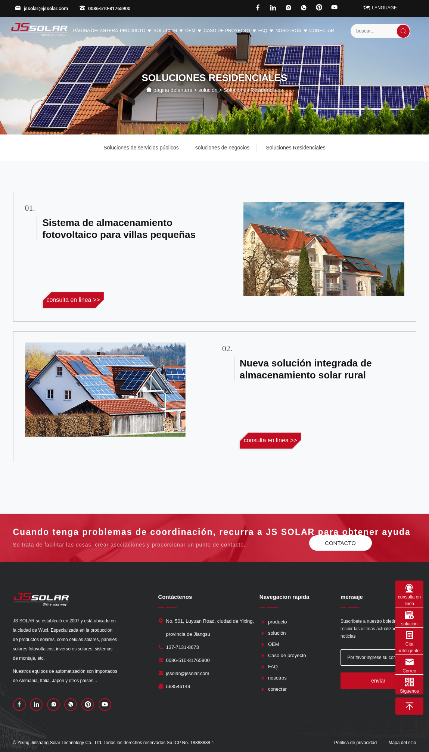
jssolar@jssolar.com (41, 8)
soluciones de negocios (222, 148)
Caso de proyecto (229, 31)
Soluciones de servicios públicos (141, 148)
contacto (340, 543)
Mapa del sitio (402, 742)
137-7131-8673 (182, 647)
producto (136, 31)
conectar (322, 30)
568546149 (178, 686)
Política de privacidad (355, 742)
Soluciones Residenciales (296, 148)
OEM (193, 31)
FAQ (266, 31)
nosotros (292, 31)
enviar (378, 681)
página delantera (95, 30)
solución (168, 31)
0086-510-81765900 (104, 8)
